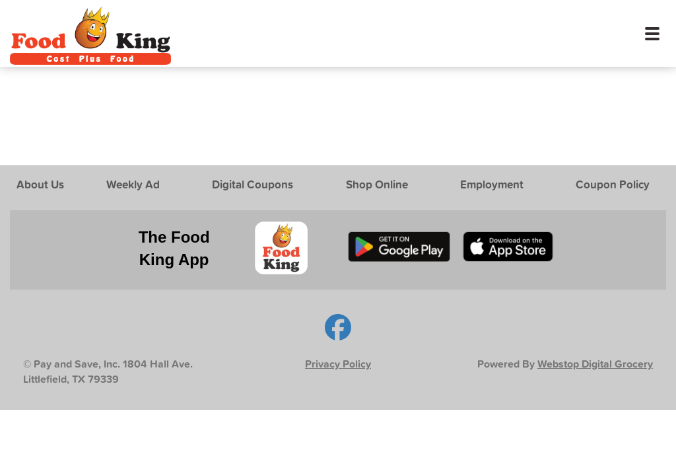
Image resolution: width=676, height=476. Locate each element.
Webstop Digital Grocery (595, 364)
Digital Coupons (252, 184)
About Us (40, 184)
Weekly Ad (133, 184)
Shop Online (377, 184)
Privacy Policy (338, 364)
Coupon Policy (613, 184)
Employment (492, 184)
